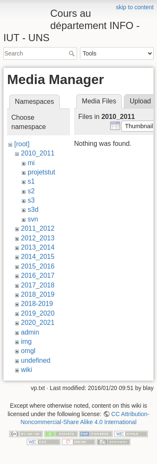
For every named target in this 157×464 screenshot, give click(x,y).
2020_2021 (37, 322)
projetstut (41, 172)
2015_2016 (37, 266)
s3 (31, 200)
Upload (140, 101)
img (26, 341)
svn (33, 219)
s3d (33, 209)
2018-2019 (37, 303)
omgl (28, 350)
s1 (31, 181)
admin (30, 332)
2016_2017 (37, 275)
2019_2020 (37, 313)
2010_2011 (37, 153)
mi (31, 162)
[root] (21, 144)
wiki (26, 369)
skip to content (135, 7)
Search (73, 53)
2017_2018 (37, 285)
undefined (35, 360)
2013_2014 (37, 247)
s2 (31, 191)
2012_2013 (37, 238)
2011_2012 (37, 228)
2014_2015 (37, 256)
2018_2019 (37, 294)
